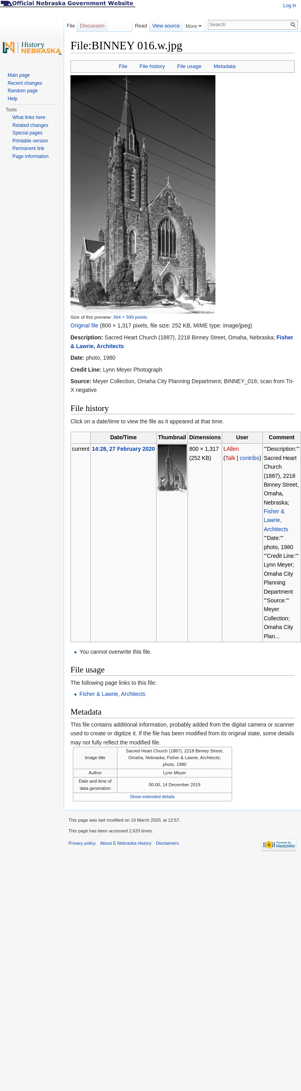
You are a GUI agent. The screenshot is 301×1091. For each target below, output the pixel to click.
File (123, 66)
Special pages (27, 133)
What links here (28, 117)
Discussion (92, 26)
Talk (230, 458)
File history (152, 66)
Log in (289, 5)
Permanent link (28, 148)
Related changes (30, 125)
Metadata (224, 66)
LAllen (231, 449)
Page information (30, 156)
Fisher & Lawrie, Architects (276, 520)
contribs (249, 458)
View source (166, 26)
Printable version (30, 141)
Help (13, 98)
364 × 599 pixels (130, 317)
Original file (84, 325)
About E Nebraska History (126, 843)
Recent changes (25, 83)
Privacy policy (82, 843)
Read (141, 26)
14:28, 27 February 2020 (123, 449)
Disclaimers (167, 843)
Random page (22, 91)
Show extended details (152, 796)
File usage (189, 66)
